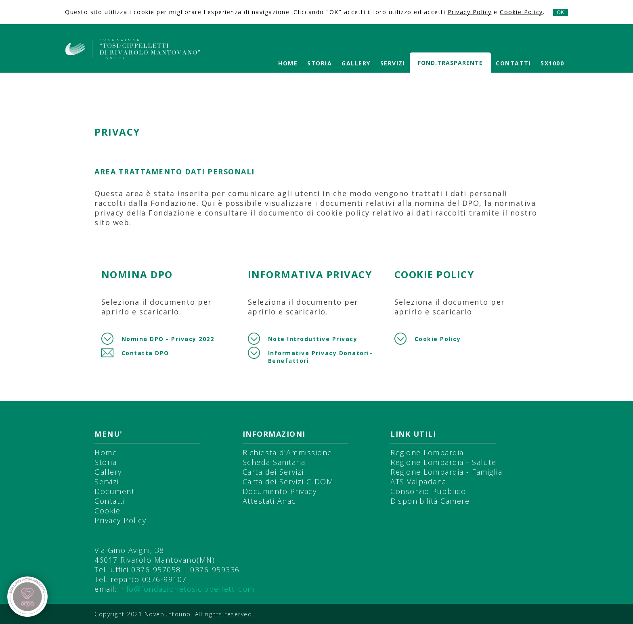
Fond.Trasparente (450, 63)
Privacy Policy (470, 12)
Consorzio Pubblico (428, 491)
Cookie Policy (521, 12)
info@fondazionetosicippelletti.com (187, 589)
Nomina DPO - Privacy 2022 (168, 339)
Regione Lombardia (427, 452)
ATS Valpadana (418, 481)
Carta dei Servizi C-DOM (288, 481)
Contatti (513, 63)
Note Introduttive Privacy (313, 339)
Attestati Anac (269, 501)
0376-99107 (164, 579)
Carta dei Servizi (273, 472)
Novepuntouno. (170, 614)
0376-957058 (156, 569)
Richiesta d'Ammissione (287, 452)
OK (560, 12)
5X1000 (552, 63)
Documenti (115, 491)
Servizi (392, 63)
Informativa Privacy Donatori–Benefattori (320, 356)
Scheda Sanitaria (274, 462)
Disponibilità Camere (430, 501)
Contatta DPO (145, 353)
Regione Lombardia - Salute (443, 462)
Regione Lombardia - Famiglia (446, 472)
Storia (319, 63)
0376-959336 (215, 569)
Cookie (107, 510)
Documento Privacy (280, 491)
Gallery (356, 63)
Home (288, 63)
